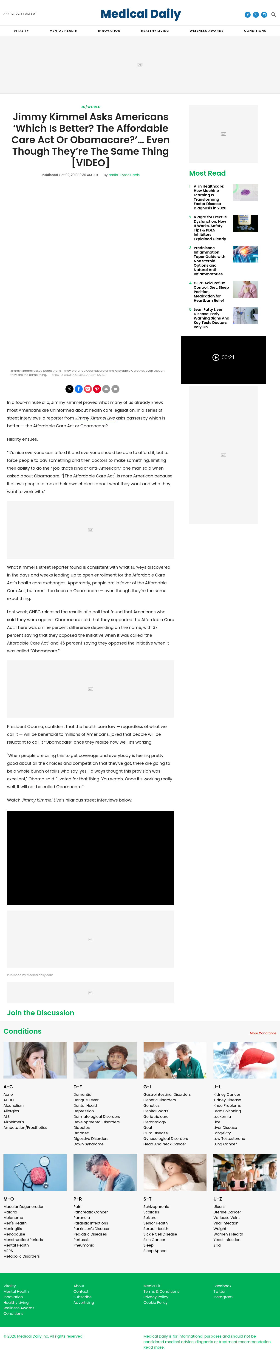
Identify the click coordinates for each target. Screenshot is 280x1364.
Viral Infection (225, 1223)
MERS (8, 1250)
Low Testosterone (229, 1138)
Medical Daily (141, 14)
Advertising (84, 1302)
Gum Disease (156, 1133)
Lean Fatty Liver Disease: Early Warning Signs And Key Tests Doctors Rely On (211, 318)
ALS (6, 1116)
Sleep (149, 1245)
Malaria (10, 1212)
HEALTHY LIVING (155, 31)
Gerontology (155, 1122)
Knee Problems (227, 1105)
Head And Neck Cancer (165, 1144)
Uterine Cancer (227, 1212)
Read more (154, 1347)
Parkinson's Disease (91, 1228)
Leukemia (222, 1116)
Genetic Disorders (160, 1100)
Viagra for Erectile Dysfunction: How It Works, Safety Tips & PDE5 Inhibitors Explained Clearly (210, 228)
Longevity (222, 1133)
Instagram (222, 1297)
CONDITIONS (255, 31)
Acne (8, 1094)
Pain (77, 1206)
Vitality (9, 1286)
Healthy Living (16, 1302)
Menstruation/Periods (23, 1239)
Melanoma (13, 1217)
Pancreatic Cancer (91, 1212)
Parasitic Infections (91, 1223)
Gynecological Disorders (166, 1138)
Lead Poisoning (227, 1111)
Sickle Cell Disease (160, 1234)
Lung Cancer (225, 1144)
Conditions (22, 1031)
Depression (84, 1111)
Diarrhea (81, 1133)
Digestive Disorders (91, 1138)
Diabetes (82, 1127)
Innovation (13, 1297)
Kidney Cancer (226, 1094)
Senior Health (156, 1223)
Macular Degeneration (24, 1206)
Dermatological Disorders (97, 1116)
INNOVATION (109, 31)
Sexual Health (156, 1228)
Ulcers (219, 1206)
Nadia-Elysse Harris (123, 175)
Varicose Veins (226, 1217)
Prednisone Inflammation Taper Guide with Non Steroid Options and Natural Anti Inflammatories (210, 261)
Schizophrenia (157, 1206)
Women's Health (228, 1234)
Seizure (150, 1217)
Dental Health (86, 1105)
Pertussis (82, 1239)
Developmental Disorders (97, 1122)
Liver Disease (225, 1127)
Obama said (41, 779)
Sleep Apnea (155, 1250)
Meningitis (12, 1228)
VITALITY (21, 31)
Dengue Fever (86, 1100)
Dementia (82, 1094)
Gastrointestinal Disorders (167, 1094)
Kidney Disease (227, 1100)
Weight (219, 1228)
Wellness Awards (207, 31)
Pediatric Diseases (90, 1234)
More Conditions (263, 1033)
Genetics (152, 1105)
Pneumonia (84, 1245)
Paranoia (82, 1217)
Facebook (222, 1286)
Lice (216, 1122)
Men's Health (15, 1223)
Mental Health (16, 1245)
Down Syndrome (89, 1144)
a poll (94, 612)
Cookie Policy (156, 1302)
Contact (81, 1291)
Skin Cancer (154, 1239)
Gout (148, 1127)
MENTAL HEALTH (64, 31)
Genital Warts (156, 1111)
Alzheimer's (13, 1122)
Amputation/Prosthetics (25, 1127)
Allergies (11, 1111)
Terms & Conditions (161, 1291)
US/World (91, 107)
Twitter (219, 1291)
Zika (217, 1245)
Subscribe (83, 1297)
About (79, 1286)
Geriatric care (156, 1116)
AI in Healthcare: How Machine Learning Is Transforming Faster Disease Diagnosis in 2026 (210, 197)
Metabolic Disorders (21, 1256)
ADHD (8, 1100)
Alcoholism (13, 1105)
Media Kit (152, 1286)
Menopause (14, 1234)
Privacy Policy (156, 1297)
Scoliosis (151, 1212)
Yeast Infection (226, 1239)
